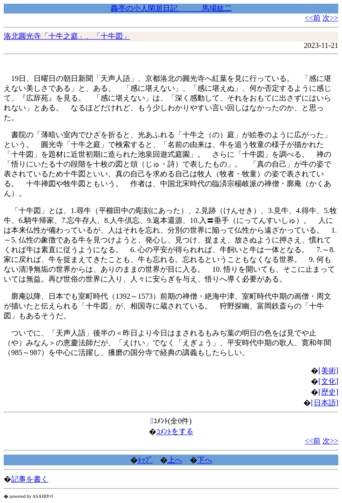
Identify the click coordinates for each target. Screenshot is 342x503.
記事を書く (29, 479)
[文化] (328, 381)
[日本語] (324, 403)
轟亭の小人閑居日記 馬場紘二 (171, 8)
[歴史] (328, 392)
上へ (175, 460)
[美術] (328, 371)
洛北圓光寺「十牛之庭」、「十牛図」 (67, 36)
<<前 (313, 18)
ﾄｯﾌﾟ (145, 460)
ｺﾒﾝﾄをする (175, 432)
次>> (330, 18)
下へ (204, 460)
